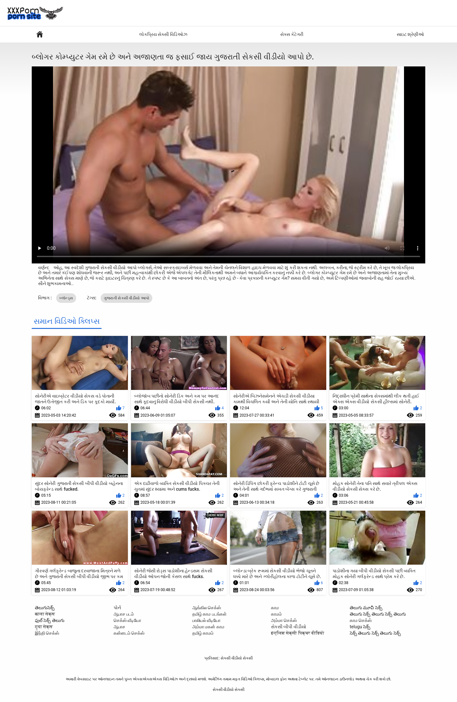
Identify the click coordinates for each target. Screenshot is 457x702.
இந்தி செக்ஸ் (47, 633)
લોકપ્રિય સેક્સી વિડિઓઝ (163, 34)
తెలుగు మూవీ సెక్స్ (366, 607)
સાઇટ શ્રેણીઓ (410, 34)
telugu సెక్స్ (360, 626)
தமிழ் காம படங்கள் (209, 614)
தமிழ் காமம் (203, 633)
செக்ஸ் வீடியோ (127, 620)
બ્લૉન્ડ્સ (66, 298)
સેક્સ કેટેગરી (291, 34)
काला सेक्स (45, 614)
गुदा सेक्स (44, 626)
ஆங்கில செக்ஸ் (206, 607)
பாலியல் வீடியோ (206, 620)
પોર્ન (117, 607)
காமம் (276, 614)
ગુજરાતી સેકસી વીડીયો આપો (126, 298)
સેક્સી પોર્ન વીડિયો (40, 34)
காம (275, 607)
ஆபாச (119, 626)
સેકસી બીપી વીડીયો (288, 626)
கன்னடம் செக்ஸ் (129, 633)
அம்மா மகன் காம (208, 626)
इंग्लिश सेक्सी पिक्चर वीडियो (297, 633)
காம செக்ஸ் (361, 620)
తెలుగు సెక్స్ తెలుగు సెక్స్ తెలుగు (378, 614)
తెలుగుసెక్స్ (45, 607)
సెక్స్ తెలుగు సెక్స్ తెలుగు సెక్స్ (375, 633)
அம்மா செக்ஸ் (284, 620)
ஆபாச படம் (124, 614)
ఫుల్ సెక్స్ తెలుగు (49, 620)
